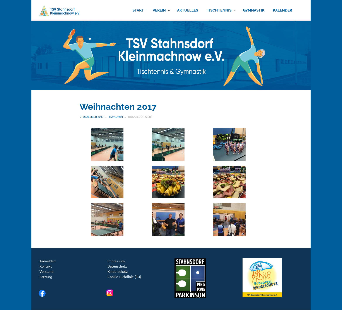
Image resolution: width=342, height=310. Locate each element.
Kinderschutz (118, 271)
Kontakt (45, 266)
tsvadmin (116, 116)
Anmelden (47, 261)
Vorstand (46, 271)
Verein (161, 10)
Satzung (45, 276)
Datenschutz (117, 266)
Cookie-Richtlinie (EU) (124, 276)
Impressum (116, 261)
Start (138, 10)
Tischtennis (221, 10)
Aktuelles (187, 10)
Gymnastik (253, 10)
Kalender (282, 10)
